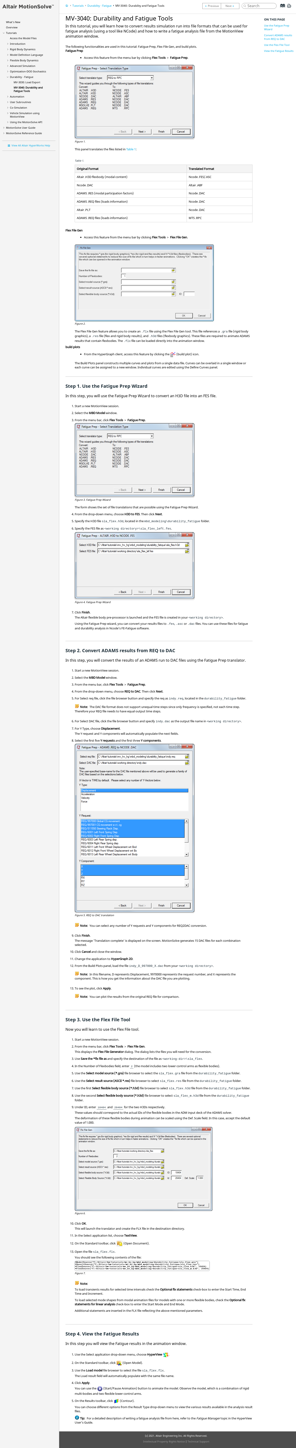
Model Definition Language (26, 54)
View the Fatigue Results (278, 51)
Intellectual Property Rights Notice (164, 1441)
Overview (12, 27)
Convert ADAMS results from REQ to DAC (278, 37)
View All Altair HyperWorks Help (31, 145)
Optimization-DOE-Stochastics (28, 71)
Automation (17, 96)
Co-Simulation (18, 107)
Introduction (17, 43)
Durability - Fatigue (21, 77)
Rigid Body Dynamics (22, 49)
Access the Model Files (23, 38)
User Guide (20, 127)
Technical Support (198, 1441)
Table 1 (131, 149)
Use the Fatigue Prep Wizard (276, 27)
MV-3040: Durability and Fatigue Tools (28, 89)
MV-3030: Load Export (27, 82)
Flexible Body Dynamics (24, 60)
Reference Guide (24, 133)
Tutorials (11, 33)
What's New (13, 22)
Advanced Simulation (22, 66)
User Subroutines (20, 102)
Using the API (26, 122)
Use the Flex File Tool (277, 45)
